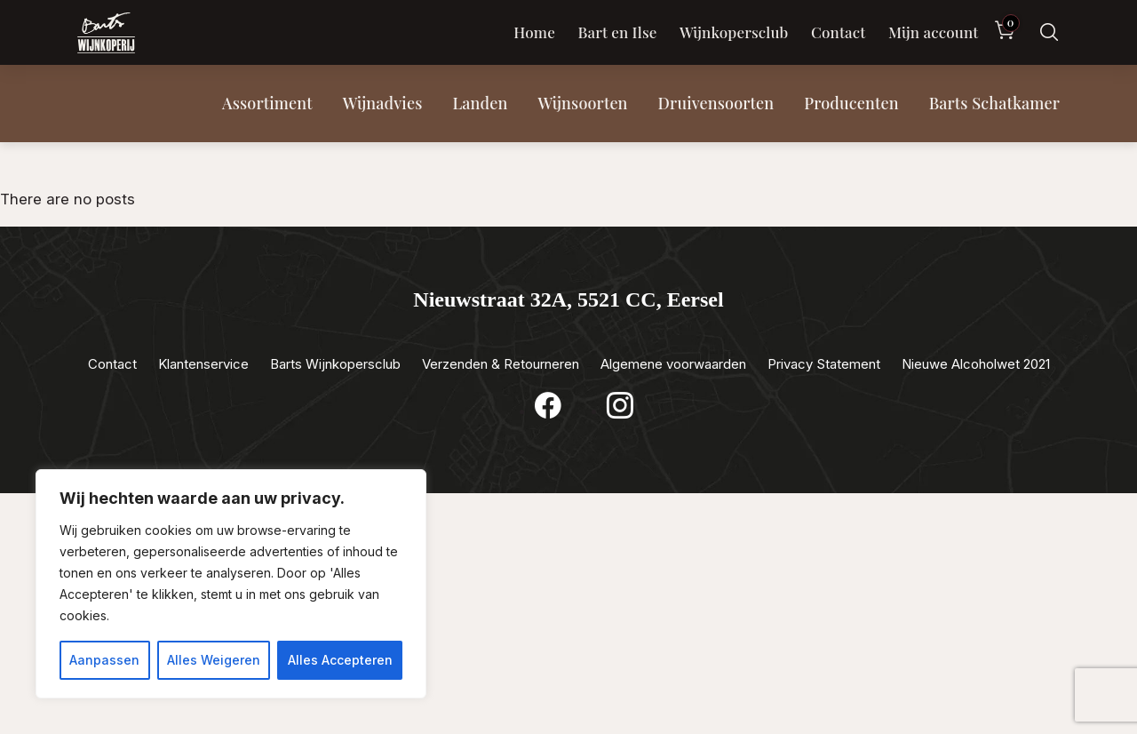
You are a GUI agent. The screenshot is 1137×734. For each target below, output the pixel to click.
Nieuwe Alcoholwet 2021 (976, 363)
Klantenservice (203, 363)
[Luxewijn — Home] (106, 32)
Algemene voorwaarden (673, 363)
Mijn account (933, 32)
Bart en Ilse (616, 32)
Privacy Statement (823, 363)
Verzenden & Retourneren (500, 363)
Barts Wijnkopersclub (335, 363)
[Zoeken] (1049, 32)
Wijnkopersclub (734, 32)
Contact (838, 32)
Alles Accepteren (340, 659)
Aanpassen (104, 659)
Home (534, 32)
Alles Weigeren (213, 659)
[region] (231, 583)
